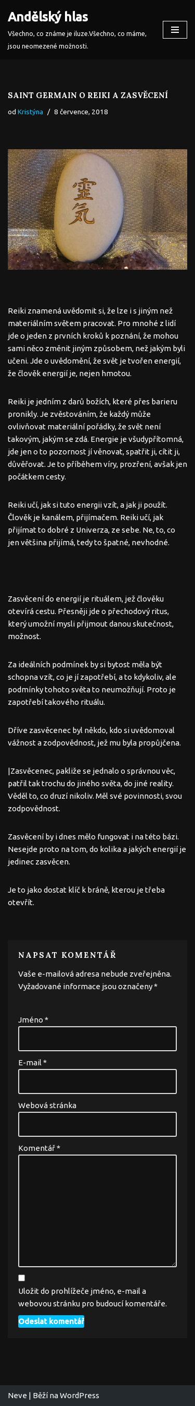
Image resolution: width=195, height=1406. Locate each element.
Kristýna (30, 111)
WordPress (79, 1395)
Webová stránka (47, 1105)
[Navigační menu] (175, 30)
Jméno (33, 1019)
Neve (17, 1395)
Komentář (39, 1148)
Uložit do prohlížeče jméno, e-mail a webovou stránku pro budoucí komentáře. (92, 1297)
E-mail (32, 1062)
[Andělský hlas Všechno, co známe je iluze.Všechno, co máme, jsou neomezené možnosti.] (77, 29)
